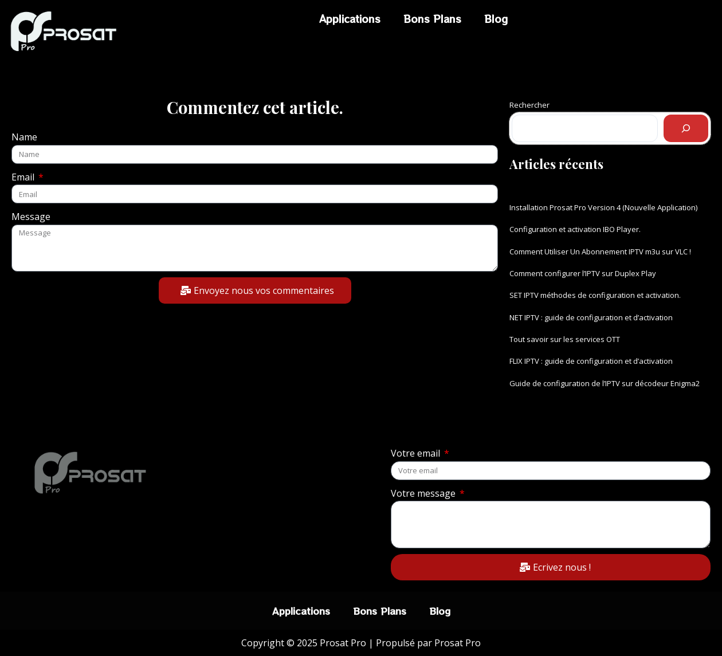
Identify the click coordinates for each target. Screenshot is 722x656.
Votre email (416, 453)
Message (30, 216)
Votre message (424, 493)
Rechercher (529, 105)
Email (24, 177)
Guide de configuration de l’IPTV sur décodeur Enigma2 (604, 383)
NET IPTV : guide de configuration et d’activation (591, 317)
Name (24, 137)
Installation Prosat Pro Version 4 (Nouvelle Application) (603, 207)
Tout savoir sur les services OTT (564, 339)
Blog (496, 18)
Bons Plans (432, 18)
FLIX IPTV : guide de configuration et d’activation (591, 361)
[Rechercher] (686, 128)
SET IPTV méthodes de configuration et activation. (595, 295)
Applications (349, 18)
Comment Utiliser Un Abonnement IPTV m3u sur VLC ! (600, 251)
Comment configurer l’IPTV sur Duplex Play (582, 273)
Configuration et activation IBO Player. (575, 229)
